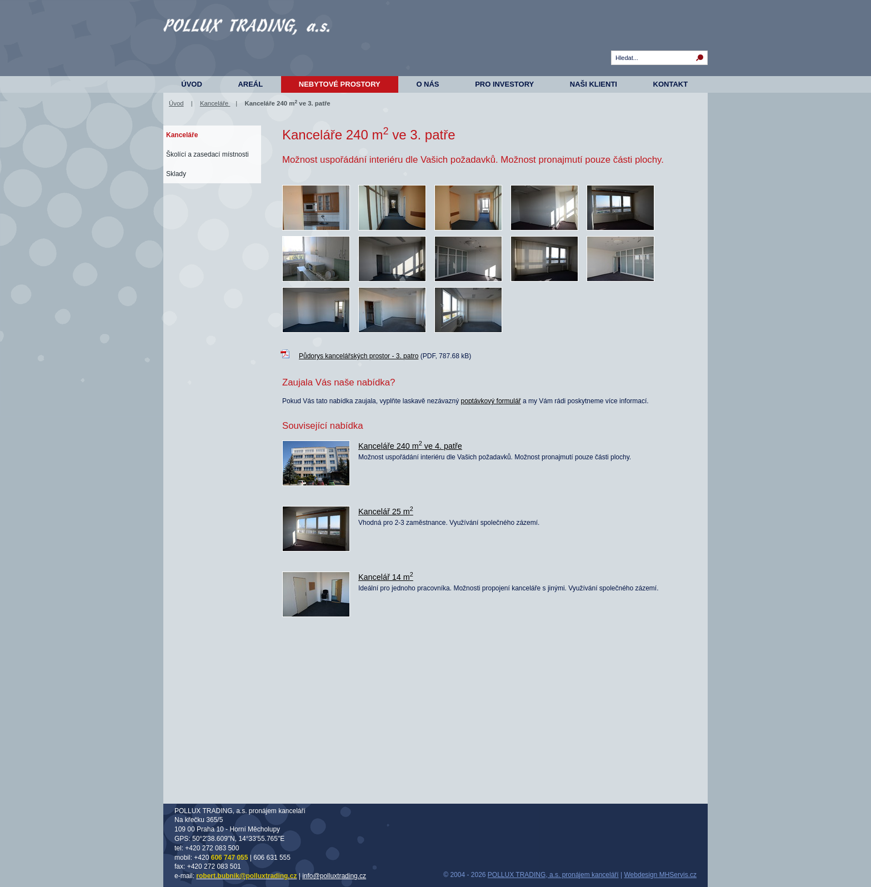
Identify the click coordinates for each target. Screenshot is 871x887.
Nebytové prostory (340, 84)
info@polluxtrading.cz (334, 876)
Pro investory (504, 84)
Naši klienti (593, 84)
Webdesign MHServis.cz (660, 875)
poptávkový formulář (491, 401)
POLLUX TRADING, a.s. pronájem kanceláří (553, 875)
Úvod (191, 84)
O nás (427, 84)
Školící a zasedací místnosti (207, 154)
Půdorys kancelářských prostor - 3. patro (358, 356)
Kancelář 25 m (385, 511)
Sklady (176, 174)
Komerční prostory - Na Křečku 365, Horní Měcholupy (246, 44)
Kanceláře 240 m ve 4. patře (410, 446)
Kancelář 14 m (385, 577)
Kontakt (670, 84)
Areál (250, 84)
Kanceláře (215, 103)
